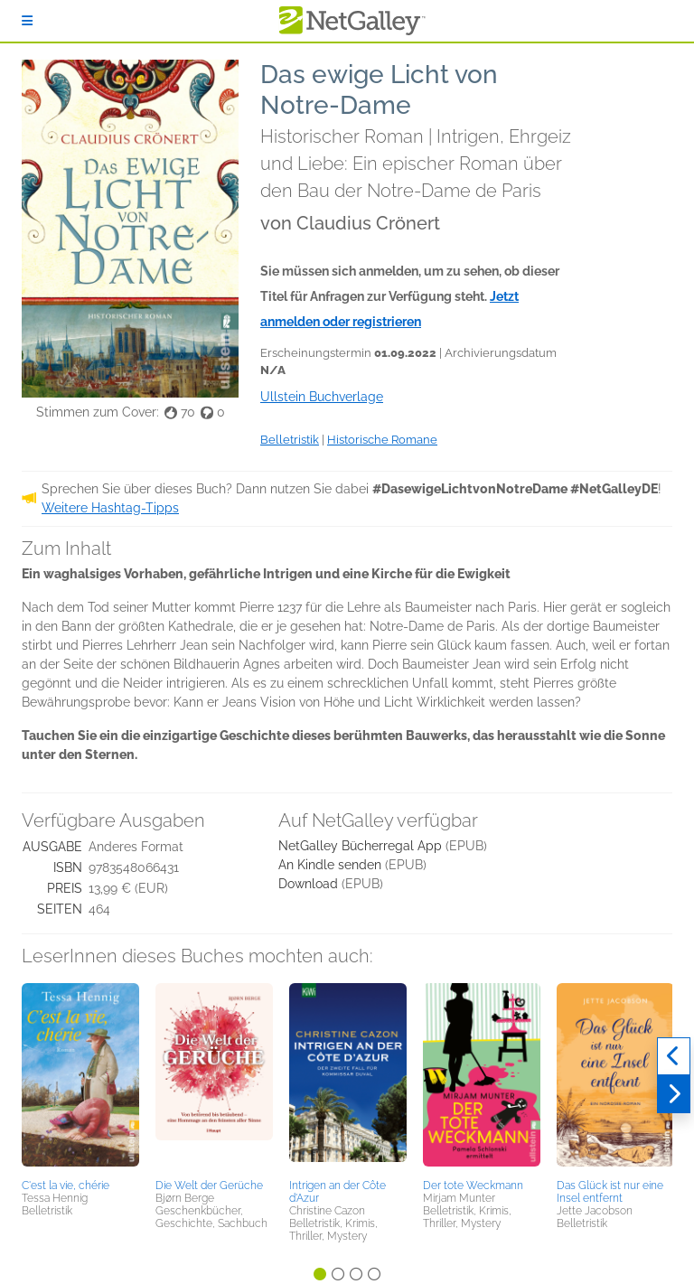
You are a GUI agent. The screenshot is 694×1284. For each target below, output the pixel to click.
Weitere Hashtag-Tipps (110, 508)
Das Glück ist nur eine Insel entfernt (610, 1191)
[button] (80, 1078)
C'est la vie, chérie (65, 1185)
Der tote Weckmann (473, 1185)
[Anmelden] (27, 21)
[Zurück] (673, 1056)
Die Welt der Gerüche (209, 1185)
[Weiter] (673, 1094)
